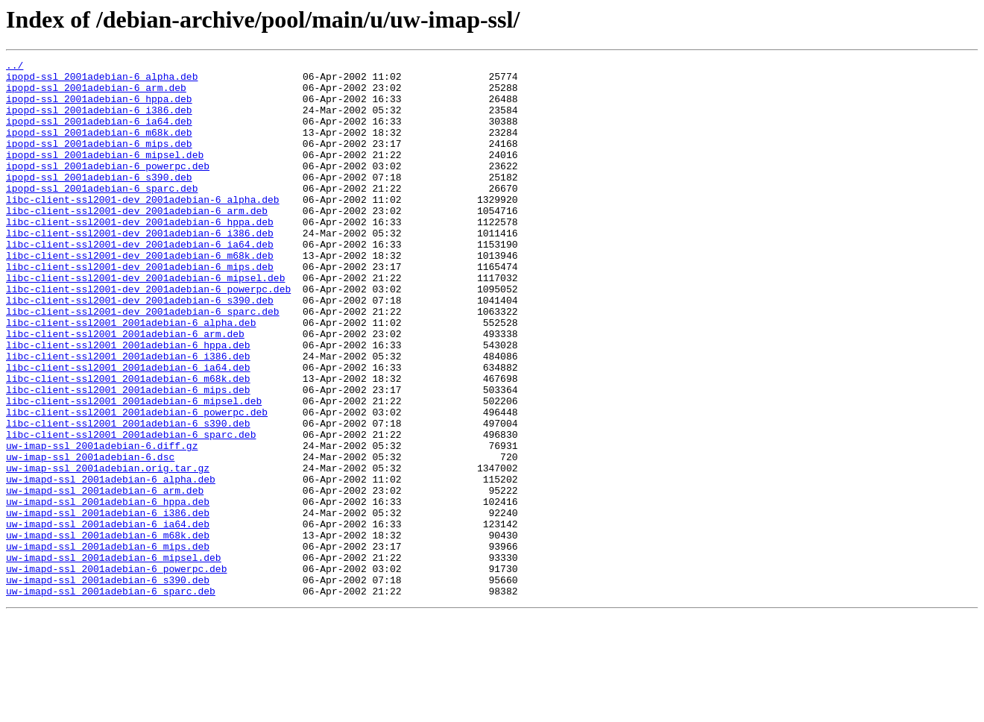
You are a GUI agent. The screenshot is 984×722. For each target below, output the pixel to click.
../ (14, 67)
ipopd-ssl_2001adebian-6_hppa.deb (99, 107)
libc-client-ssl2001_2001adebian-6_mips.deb (128, 456)
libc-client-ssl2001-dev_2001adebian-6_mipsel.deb (145, 322)
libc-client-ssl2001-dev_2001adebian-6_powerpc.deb (148, 335)
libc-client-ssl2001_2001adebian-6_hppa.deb (128, 402)
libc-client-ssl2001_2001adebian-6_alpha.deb (131, 376)
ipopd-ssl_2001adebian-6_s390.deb (99, 201)
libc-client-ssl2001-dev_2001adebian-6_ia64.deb (140, 282)
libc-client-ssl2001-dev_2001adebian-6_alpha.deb (143, 228)
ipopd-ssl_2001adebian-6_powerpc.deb (107, 188)
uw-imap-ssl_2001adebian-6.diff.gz (102, 523)
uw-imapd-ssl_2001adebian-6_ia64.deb (107, 617)
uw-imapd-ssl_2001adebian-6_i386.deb (107, 604)
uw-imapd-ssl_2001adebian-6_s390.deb (107, 684)
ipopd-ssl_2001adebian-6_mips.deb (99, 161)
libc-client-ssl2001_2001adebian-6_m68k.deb (128, 443)
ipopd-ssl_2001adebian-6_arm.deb (96, 94)
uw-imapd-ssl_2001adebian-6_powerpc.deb (116, 671)
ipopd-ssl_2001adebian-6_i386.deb (99, 121)
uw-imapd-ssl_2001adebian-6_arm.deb (105, 577)
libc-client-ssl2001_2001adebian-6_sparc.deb (131, 510)
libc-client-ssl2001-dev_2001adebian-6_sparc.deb (143, 362)
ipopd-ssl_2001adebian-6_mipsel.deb (105, 174)
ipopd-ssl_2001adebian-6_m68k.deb (99, 147)
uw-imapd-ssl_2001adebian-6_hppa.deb (107, 590)
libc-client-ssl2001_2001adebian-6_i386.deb (128, 416)
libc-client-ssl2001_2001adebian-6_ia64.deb (128, 429)
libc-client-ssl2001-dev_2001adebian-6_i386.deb (140, 268)
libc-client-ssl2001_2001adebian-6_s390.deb (128, 496)
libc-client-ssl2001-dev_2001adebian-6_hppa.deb (140, 255)
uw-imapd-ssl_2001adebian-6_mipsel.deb (113, 658)
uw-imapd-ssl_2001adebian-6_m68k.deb (107, 631)
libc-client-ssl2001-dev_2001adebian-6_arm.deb (137, 241)
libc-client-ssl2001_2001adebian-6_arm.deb (125, 389)
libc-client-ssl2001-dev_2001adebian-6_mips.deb (140, 309)
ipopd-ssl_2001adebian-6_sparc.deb (102, 215)
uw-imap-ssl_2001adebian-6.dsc (90, 537)
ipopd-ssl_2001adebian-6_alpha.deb (102, 80)
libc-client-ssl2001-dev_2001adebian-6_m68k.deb (140, 295)
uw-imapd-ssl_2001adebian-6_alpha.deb (110, 564)
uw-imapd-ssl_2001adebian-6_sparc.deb (110, 698)
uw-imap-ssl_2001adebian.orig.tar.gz (107, 550)
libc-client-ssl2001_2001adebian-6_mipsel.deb (134, 470)
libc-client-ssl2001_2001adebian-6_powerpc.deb (137, 483)
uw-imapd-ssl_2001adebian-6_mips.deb (107, 644)
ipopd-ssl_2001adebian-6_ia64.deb (99, 134)
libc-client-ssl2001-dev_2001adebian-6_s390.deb (140, 349)
